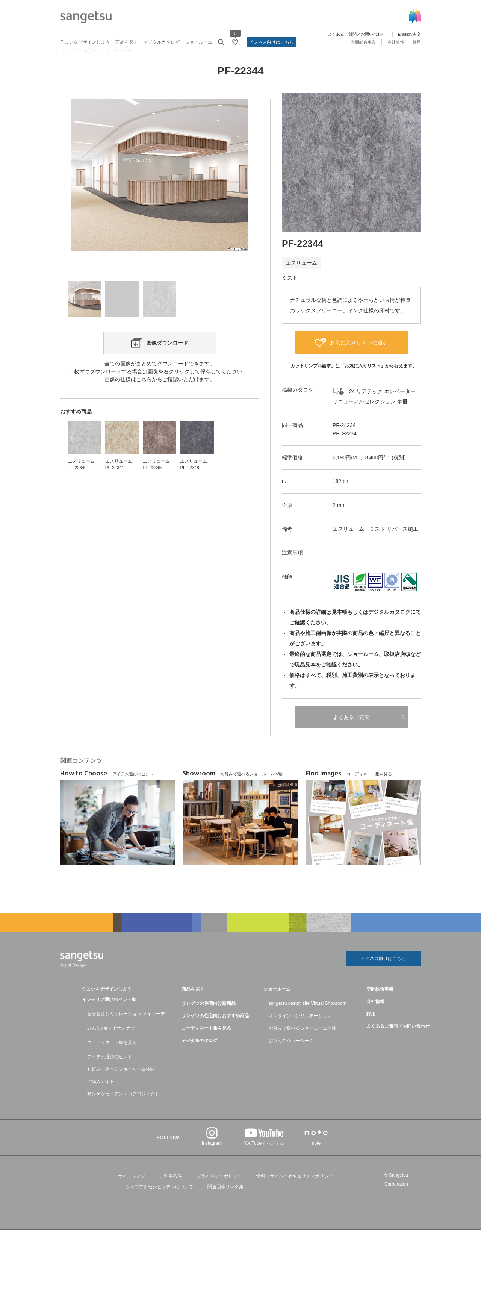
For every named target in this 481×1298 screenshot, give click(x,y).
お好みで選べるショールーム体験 (121, 1084)
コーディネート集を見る (112, 1058)
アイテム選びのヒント (109, 1072)
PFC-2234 (345, 448)
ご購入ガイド (100, 1097)
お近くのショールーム (291, 1056)
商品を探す (126, 42)
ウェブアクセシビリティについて (159, 1202)
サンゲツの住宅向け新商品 (209, 1019)
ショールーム (198, 42)
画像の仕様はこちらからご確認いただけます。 (159, 429)
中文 (417, 34)
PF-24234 (344, 439)
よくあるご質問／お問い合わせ (357, 34)
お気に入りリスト (363, 379)
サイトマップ (131, 1192)
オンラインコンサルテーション (300, 1031)
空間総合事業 (363, 42)
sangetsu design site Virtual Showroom (307, 1019)
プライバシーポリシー (219, 1192)
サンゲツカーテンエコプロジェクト (123, 1109)
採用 (417, 42)
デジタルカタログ (162, 42)
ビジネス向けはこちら (271, 42)
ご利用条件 (170, 1192)
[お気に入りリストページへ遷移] (235, 42)
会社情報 (395, 42)
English (404, 34)
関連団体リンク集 (225, 1202)
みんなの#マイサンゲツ (111, 1044)
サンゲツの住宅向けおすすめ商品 (215, 1031)
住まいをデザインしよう (85, 42)
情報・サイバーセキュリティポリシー (294, 1192)
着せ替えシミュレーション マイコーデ (126, 1029)
